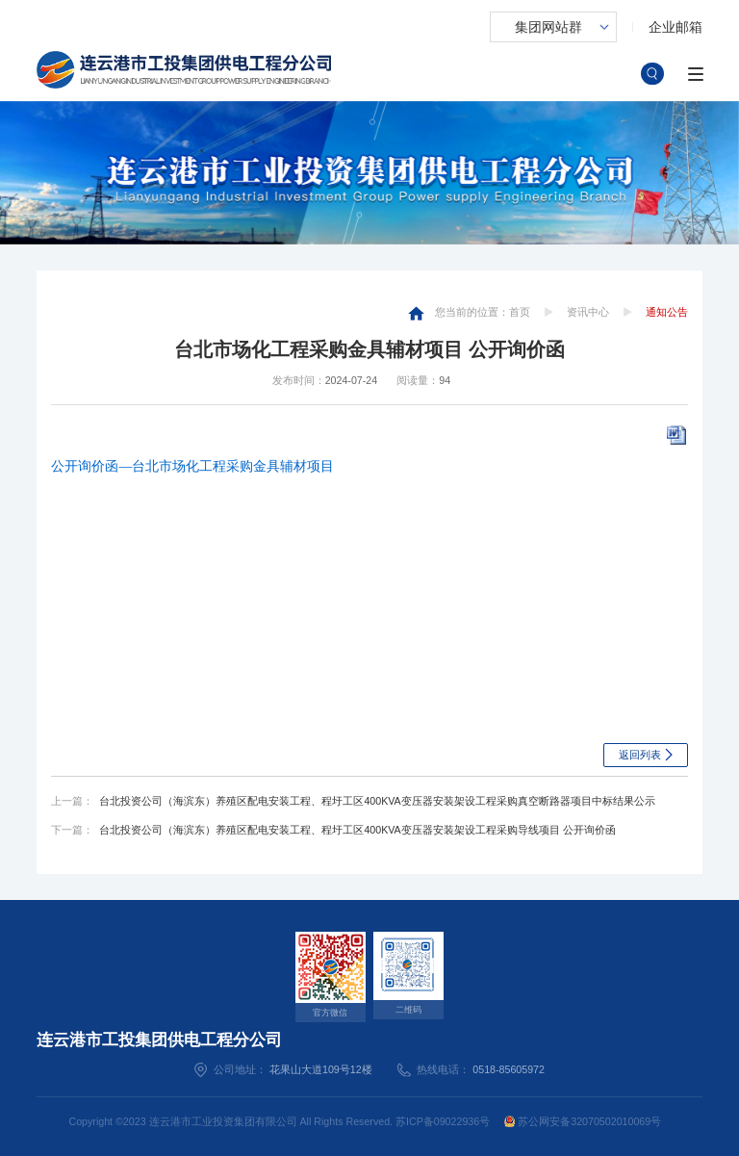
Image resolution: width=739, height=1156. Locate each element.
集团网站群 (548, 27)
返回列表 (640, 754)
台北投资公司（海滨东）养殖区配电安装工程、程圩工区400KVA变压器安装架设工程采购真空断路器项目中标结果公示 (376, 801)
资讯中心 (588, 312)
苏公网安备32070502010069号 (582, 1121)
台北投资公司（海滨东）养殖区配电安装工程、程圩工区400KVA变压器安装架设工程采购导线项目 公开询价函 (357, 829)
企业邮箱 (675, 27)
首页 (519, 312)
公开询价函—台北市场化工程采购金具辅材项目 (192, 466)
